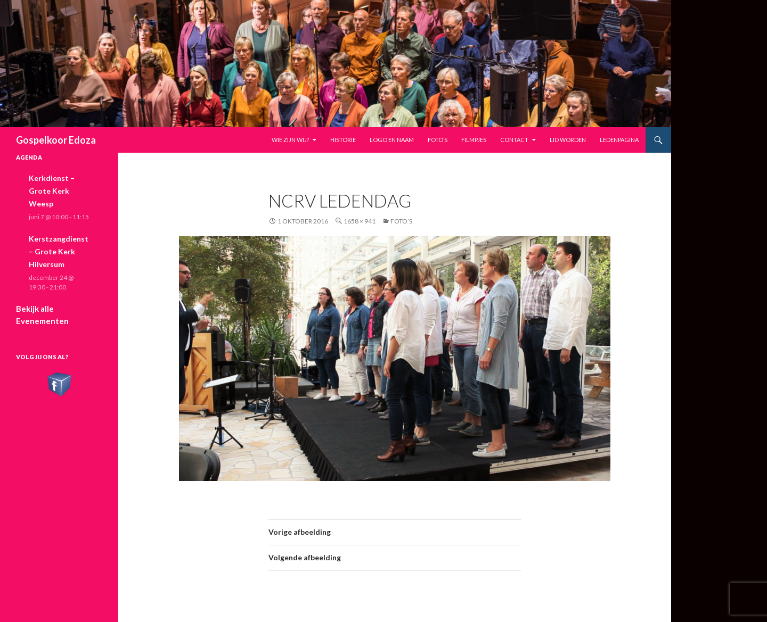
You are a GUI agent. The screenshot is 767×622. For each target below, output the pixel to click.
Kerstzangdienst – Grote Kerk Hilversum (58, 251)
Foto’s (437, 139)
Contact (514, 139)
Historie (343, 139)
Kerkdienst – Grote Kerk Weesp (52, 190)
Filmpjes (473, 139)
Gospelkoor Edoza (56, 140)
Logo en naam (392, 139)
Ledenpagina (619, 139)
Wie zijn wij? (290, 139)
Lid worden (568, 139)
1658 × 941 (360, 221)
